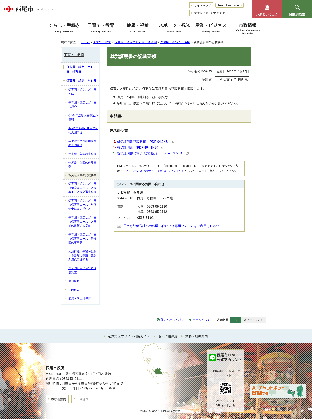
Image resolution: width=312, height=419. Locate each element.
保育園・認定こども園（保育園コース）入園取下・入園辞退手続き (82, 187)
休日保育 (74, 281)
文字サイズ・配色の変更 (209, 13)
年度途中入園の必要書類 (82, 164)
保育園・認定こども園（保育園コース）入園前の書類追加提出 (82, 221)
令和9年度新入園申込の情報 (83, 117)
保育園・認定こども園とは (82, 91)
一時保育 (74, 289)
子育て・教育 (102, 42)
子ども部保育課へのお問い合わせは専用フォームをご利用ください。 (173, 226)
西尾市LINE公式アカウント (227, 373)
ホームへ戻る (201, 319)
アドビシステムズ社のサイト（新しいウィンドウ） (152, 170)
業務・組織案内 (196, 336)
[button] (267, 9)
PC (235, 319)
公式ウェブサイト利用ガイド (129, 336)
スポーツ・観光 (174, 28)
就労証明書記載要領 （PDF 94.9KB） (145, 141)
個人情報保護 (167, 336)
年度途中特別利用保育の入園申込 (82, 143)
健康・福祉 (137, 28)
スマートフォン (253, 319)
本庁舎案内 (58, 399)
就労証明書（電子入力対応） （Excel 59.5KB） (153, 153)
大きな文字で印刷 (229, 79)
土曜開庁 (83, 399)
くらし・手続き (64, 28)
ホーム (85, 42)
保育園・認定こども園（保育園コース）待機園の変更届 (82, 238)
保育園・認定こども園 (175, 42)
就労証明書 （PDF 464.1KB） (140, 147)
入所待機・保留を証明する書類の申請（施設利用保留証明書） (82, 255)
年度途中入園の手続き (82, 153)
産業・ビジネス (211, 28)
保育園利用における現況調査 (82, 270)
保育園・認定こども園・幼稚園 (136, 42)
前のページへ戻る (173, 319)
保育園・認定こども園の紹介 (82, 104)
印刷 (205, 79)
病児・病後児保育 (79, 298)
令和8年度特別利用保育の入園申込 (83, 130)
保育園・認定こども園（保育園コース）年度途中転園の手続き (82, 204)
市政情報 (247, 28)
